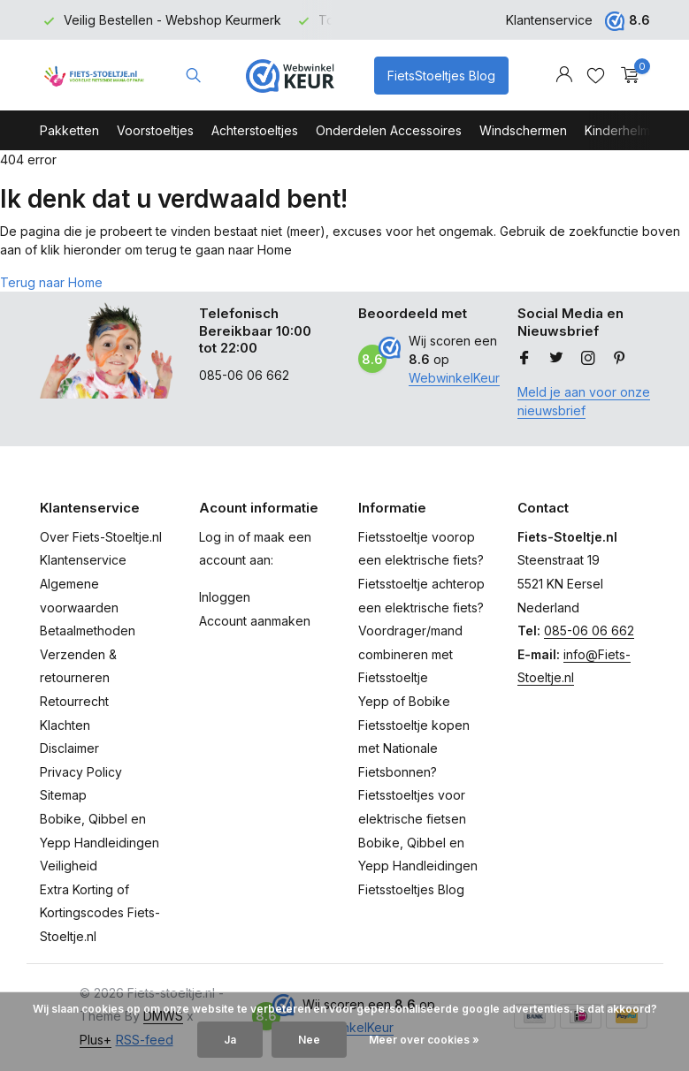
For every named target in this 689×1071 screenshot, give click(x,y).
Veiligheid (68, 865)
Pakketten (69, 130)
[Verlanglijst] (595, 75)
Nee (309, 1039)
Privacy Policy (81, 771)
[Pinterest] (620, 358)
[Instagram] (588, 358)
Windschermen (523, 130)
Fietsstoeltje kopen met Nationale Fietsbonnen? (414, 748)
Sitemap (63, 794)
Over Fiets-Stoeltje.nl (101, 536)
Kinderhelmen (625, 130)
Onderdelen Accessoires (389, 130)
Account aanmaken (254, 620)
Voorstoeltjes (155, 130)
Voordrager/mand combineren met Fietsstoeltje (410, 654)
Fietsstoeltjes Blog (411, 889)
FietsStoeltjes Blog (441, 75)
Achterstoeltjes (254, 130)
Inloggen (224, 596)
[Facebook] (524, 358)
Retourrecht (74, 701)
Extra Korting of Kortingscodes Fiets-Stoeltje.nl (100, 913)
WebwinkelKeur (454, 377)
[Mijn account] (563, 75)
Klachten (65, 725)
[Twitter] (556, 358)
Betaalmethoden (87, 630)
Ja (230, 1039)
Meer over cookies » (424, 1039)
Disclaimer (69, 748)
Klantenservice (549, 19)
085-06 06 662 (589, 630)
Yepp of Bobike (404, 701)
